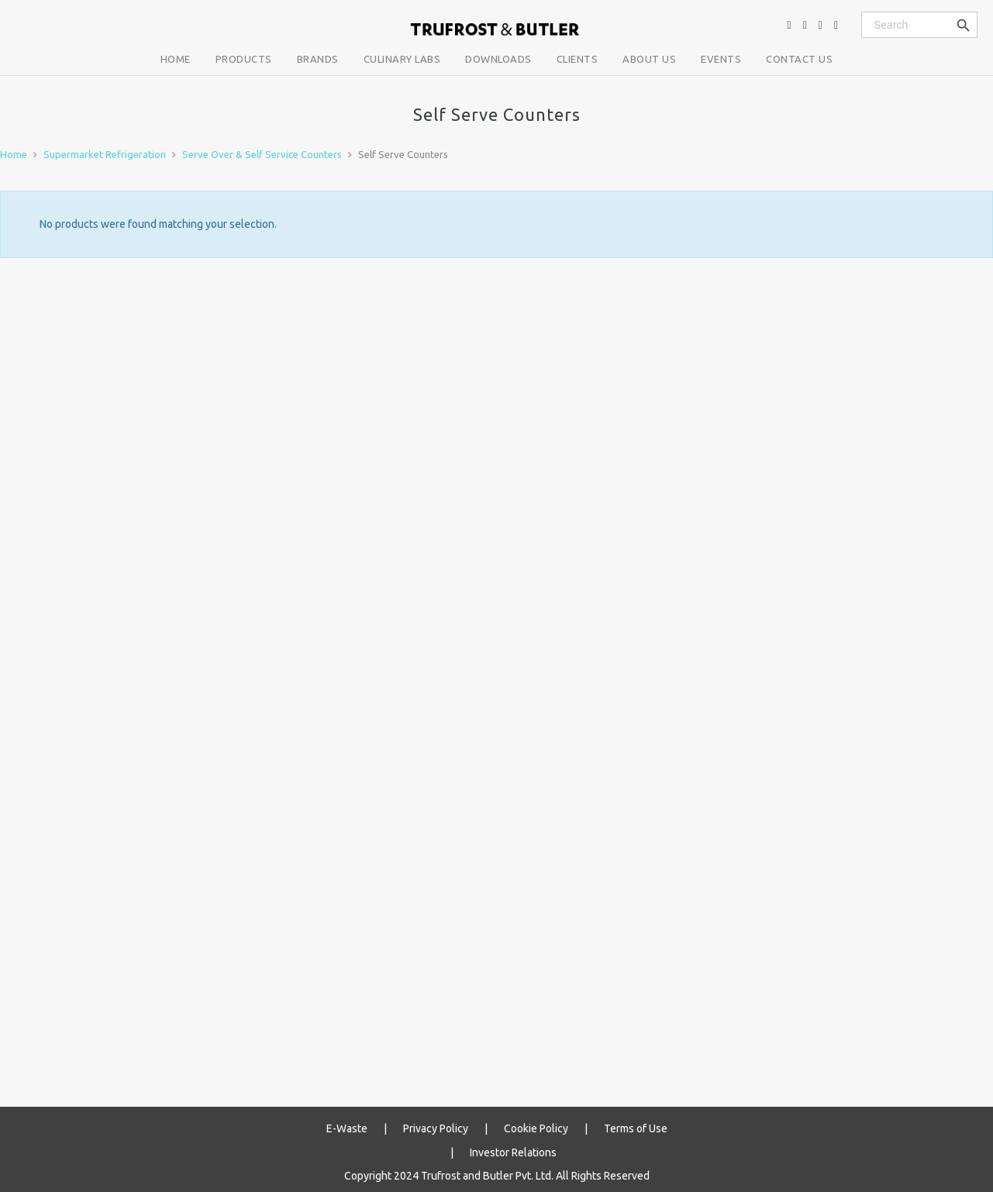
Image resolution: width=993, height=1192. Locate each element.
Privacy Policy (435, 1127)
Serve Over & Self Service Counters (262, 154)
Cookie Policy (536, 1127)
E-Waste (346, 1127)
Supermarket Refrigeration (104, 154)
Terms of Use (635, 1127)
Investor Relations (513, 1149)
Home (13, 154)
